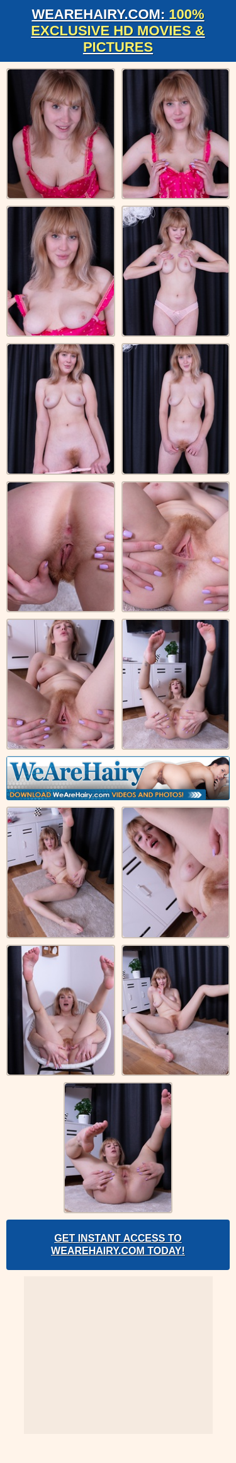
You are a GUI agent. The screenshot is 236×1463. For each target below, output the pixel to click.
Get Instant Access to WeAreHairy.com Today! (118, 1244)
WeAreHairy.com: (118, 30)
